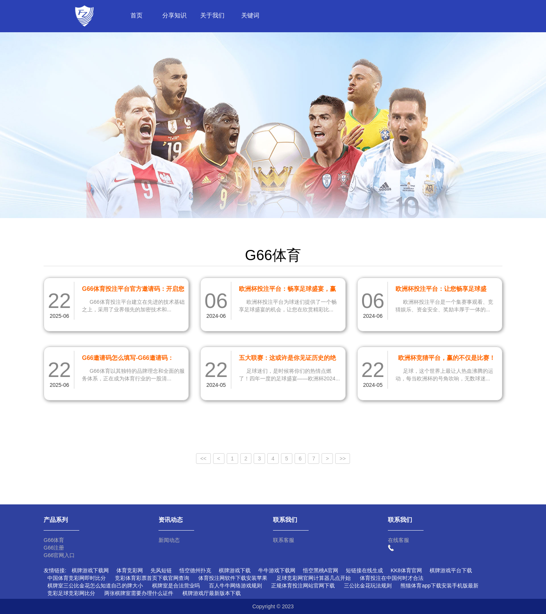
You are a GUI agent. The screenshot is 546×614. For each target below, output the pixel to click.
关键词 (250, 15)
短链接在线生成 (364, 570)
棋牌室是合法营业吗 (176, 586)
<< (203, 458)
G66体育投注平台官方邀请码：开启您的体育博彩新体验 (133, 290)
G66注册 (54, 548)
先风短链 (161, 570)
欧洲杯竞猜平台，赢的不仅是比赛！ (446, 358)
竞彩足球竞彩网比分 (71, 593)
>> (342, 458)
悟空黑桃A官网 (320, 570)
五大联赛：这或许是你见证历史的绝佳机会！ (287, 359)
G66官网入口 (59, 555)
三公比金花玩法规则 (368, 586)
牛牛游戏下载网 (276, 570)
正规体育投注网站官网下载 (303, 586)
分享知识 (174, 15)
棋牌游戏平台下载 (451, 570)
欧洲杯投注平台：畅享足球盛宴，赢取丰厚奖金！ (287, 290)
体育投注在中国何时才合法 (392, 578)
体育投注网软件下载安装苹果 (232, 578)
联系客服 (283, 540)
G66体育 (54, 540)
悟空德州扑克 (195, 570)
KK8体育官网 (406, 570)
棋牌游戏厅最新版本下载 (211, 593)
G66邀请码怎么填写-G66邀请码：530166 (128, 359)
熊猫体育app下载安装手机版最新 (439, 586)
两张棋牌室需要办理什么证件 (138, 593)
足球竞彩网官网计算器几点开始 (313, 578)
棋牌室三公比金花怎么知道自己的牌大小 (95, 586)
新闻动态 (169, 540)
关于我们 (212, 15)
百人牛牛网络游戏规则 (235, 586)
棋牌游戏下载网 (90, 570)
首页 (136, 15)
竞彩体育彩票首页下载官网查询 (152, 578)
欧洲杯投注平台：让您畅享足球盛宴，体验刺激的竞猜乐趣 (440, 290)
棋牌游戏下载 (235, 570)
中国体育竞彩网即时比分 (76, 578)
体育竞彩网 (129, 570)
